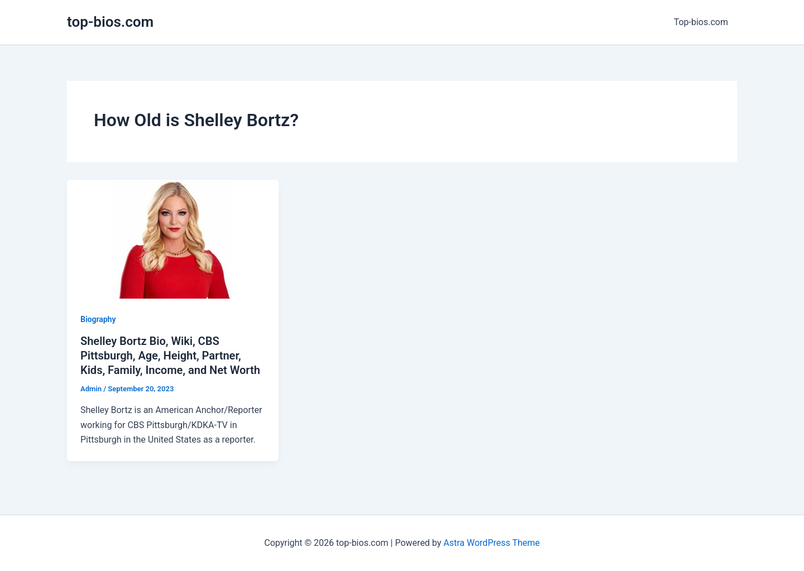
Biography (98, 319)
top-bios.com (110, 21)
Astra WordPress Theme (491, 543)
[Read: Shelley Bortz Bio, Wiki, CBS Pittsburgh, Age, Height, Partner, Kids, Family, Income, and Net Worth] (173, 238)
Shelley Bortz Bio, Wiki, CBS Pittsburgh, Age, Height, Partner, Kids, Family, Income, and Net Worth (170, 355)
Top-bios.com (701, 22)
